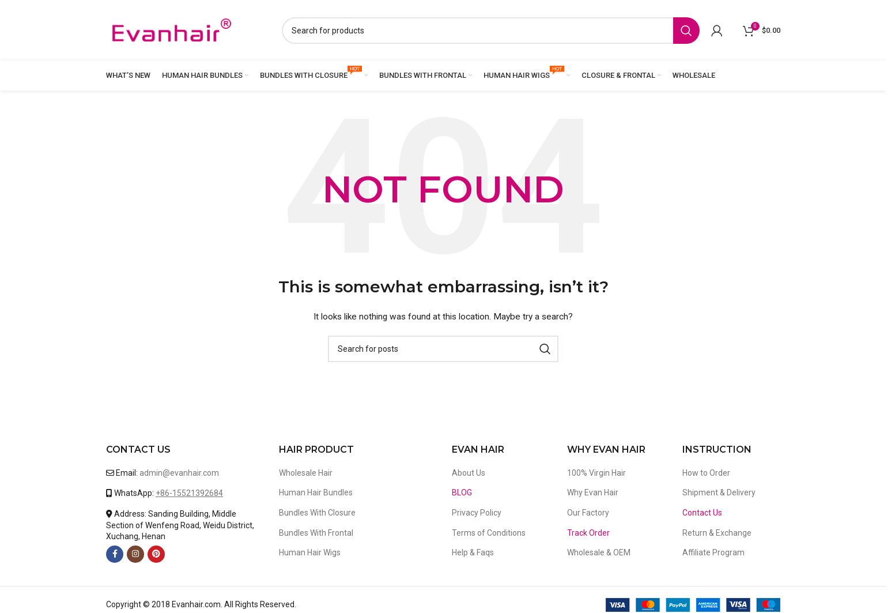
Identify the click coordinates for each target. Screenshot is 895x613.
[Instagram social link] (135, 554)
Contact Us (702, 512)
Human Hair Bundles (316, 492)
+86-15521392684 (189, 493)
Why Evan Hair (592, 492)
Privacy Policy (476, 512)
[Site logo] (171, 29)
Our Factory (588, 512)
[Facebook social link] (114, 554)
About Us (468, 472)
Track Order (588, 532)
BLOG (462, 492)
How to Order (706, 472)
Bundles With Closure (317, 512)
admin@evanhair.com (179, 472)
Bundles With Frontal (316, 532)
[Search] (491, 30)
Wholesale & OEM (598, 552)
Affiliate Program (713, 552)
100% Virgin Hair (596, 472)
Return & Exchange (717, 532)
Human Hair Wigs (310, 552)
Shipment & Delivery (719, 492)
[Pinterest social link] (156, 554)
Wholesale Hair (306, 472)
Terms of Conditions (489, 532)
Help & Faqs (473, 552)
